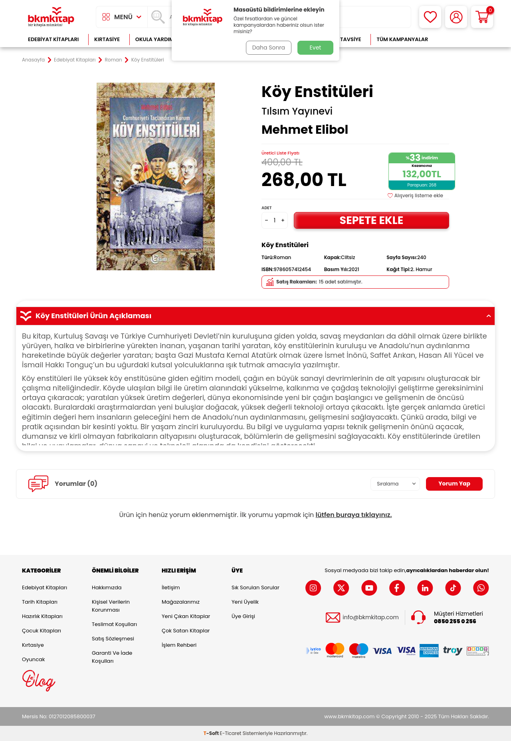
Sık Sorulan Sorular (255, 587)
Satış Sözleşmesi (113, 638)
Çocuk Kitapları (41, 630)
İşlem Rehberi (179, 645)
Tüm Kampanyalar (402, 39)
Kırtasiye (107, 39)
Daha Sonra (268, 48)
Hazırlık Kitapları (42, 616)
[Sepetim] (482, 17)
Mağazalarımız (181, 602)
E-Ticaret (231, 733)
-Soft (212, 733)
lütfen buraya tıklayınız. (354, 514)
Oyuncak (33, 659)
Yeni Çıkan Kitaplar (186, 616)
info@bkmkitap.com (371, 617)
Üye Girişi (243, 616)
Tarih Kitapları (39, 602)
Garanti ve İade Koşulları (112, 657)
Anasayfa (33, 60)
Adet (266, 207)
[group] (156, 176)
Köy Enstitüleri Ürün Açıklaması (255, 316)
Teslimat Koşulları (114, 624)
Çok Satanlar (463, 39)
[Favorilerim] (430, 17)
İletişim (171, 587)
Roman (113, 60)
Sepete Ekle (371, 220)
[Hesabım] (456, 17)
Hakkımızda (106, 587)
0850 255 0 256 (455, 621)
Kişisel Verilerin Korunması (111, 606)
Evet (315, 48)
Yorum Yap (454, 483)
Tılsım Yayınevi (297, 111)
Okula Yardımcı (157, 39)
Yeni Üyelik (245, 602)
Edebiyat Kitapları (53, 39)
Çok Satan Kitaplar (186, 630)
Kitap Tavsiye (342, 39)
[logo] (51, 17)
